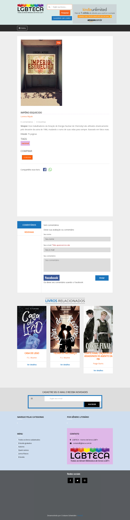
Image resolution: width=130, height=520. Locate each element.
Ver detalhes (32, 365)
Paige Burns (98, 363)
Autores (21, 447)
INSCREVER (92, 404)
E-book (27, 157)
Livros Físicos (23, 454)
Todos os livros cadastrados (29, 440)
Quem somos (23, 450)
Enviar (101, 278)
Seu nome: (47, 234)
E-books (21, 457)
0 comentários (27, 122)
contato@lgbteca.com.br (82, 443)
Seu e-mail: (57, 245)
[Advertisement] (65, 194)
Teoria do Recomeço (65, 353)
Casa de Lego (32, 353)
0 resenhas (41, 122)
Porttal (80, 515)
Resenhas (29, 232)
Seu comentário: (50, 256)
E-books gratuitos (25, 443)
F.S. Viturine (32, 357)
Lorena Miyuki (27, 116)
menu (22, 28)
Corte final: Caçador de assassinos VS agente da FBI (98, 356)
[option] (41, 73)
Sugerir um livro (61, 18)
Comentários (29, 225)
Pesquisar (65, 13)
